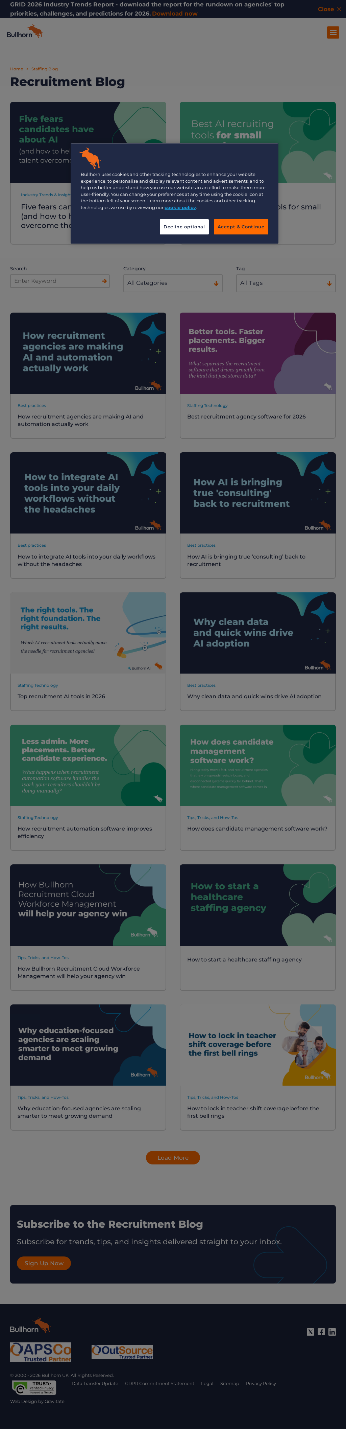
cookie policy (180, 207)
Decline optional (184, 226)
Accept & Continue (241, 226)
